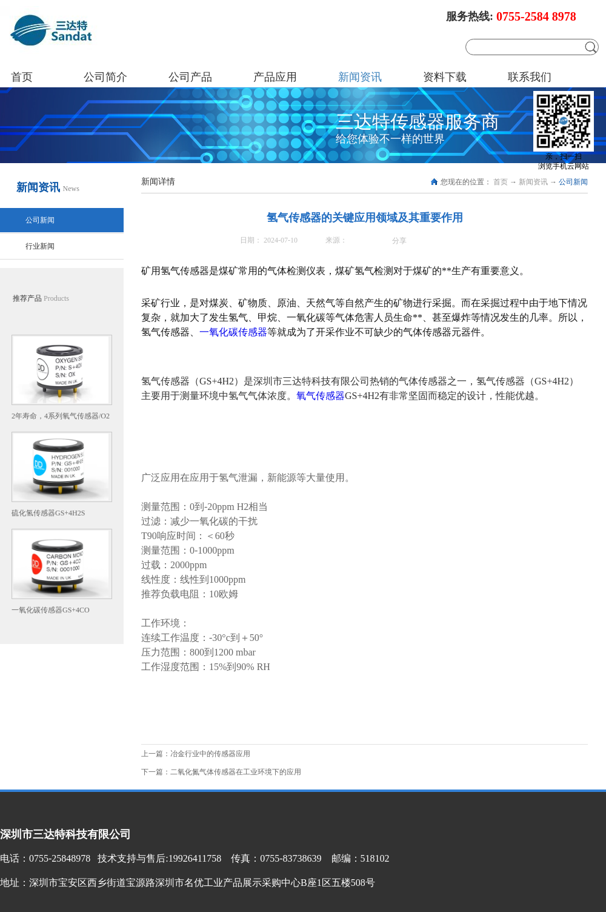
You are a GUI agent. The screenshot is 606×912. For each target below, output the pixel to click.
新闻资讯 (533, 182)
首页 (22, 77)
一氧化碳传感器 (233, 332)
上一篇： (195, 753)
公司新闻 (573, 182)
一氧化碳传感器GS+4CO (51, 610)
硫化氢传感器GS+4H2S (48, 513)
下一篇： (221, 772)
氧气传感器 (320, 396)
